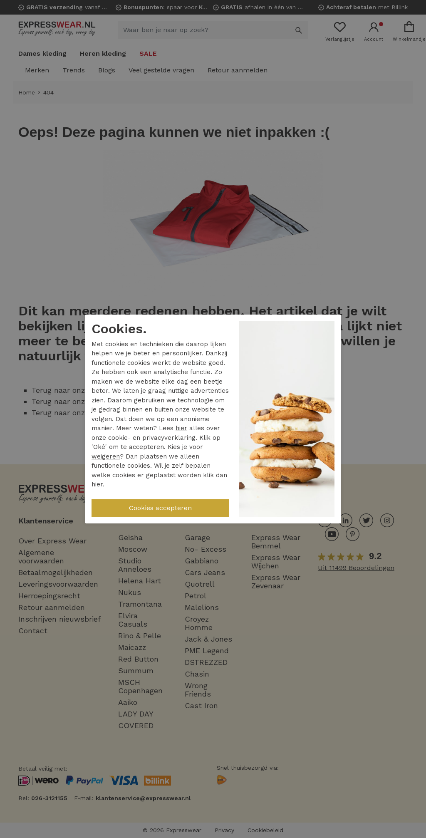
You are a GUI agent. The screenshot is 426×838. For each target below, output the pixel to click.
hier (181, 428)
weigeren (106, 456)
